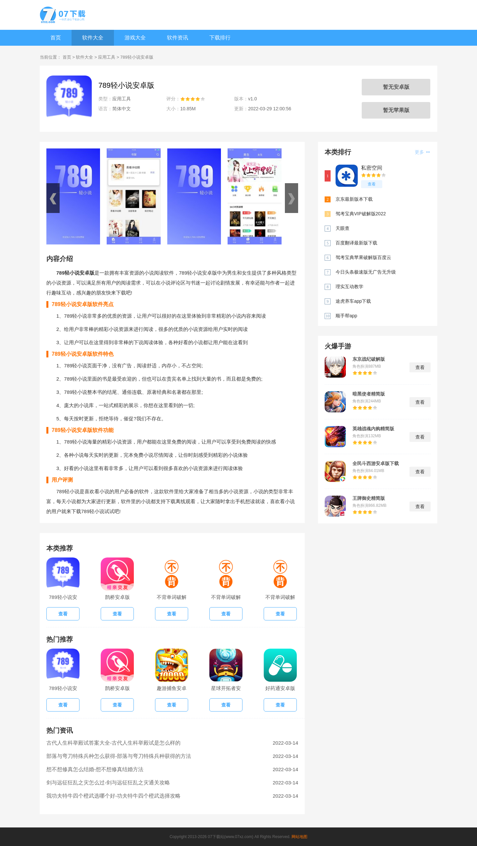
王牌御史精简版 (368, 498)
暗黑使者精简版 (368, 394)
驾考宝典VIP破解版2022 (361, 213)
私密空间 (371, 168)
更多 (422, 152)
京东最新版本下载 (354, 199)
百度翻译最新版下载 (356, 242)
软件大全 (92, 37)
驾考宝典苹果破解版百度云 (363, 257)
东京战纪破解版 (368, 359)
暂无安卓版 (396, 87)
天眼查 (342, 228)
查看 (372, 184)
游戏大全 (135, 37)
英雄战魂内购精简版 (373, 428)
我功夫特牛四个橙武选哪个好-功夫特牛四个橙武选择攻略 (113, 796)
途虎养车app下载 (353, 301)
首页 (55, 37)
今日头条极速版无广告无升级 (366, 272)
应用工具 (106, 57)
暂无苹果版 (396, 110)
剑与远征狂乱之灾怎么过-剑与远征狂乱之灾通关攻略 (108, 782)
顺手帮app (346, 315)
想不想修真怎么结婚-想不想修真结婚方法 (94, 769)
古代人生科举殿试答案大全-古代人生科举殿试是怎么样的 (113, 743)
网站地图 (299, 836)
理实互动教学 (349, 286)
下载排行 (220, 37)
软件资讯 (177, 37)
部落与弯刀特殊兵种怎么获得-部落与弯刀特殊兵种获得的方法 (118, 756)
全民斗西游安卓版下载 (375, 463)
